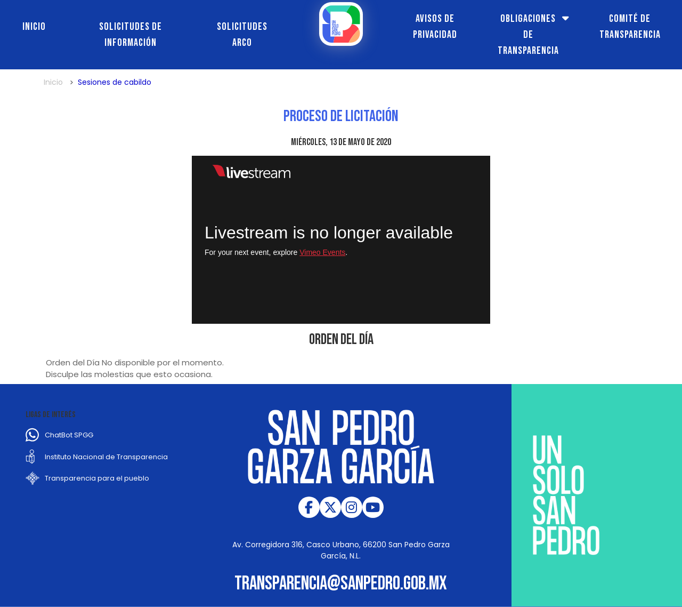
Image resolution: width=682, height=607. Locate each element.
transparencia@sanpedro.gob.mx (340, 583)
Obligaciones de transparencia (528, 34)
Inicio (34, 26)
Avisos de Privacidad (435, 26)
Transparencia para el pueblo (97, 478)
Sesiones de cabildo (114, 82)
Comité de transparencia (630, 26)
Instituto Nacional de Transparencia (106, 457)
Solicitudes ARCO (242, 34)
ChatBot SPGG (69, 435)
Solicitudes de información (130, 34)
